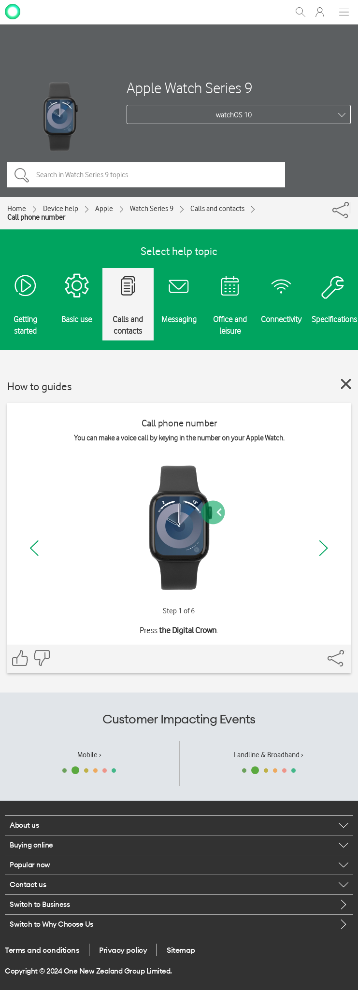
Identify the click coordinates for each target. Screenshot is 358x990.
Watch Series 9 (151, 208)
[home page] (12, 11)
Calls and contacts (217, 208)
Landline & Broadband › (268, 754)
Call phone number (36, 217)
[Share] (350, 207)
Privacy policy (123, 950)
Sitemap (181, 950)
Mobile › (89, 754)
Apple (104, 208)
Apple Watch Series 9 (190, 88)
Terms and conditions (42, 950)
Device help (60, 208)
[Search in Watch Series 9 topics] (146, 174)
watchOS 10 (234, 115)
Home (16, 208)
